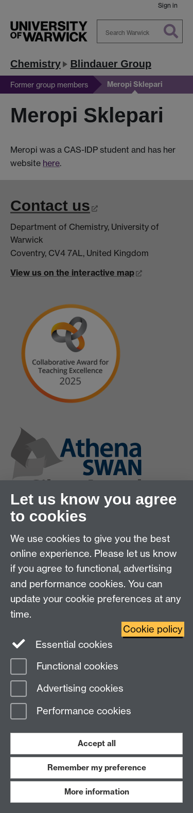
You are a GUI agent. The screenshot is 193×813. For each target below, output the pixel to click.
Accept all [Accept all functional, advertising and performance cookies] (97, 743)
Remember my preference (96, 767)
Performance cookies (70, 711)
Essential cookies (61, 644)
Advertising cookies (67, 689)
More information (96, 792)
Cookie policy (153, 629)
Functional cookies (64, 667)
